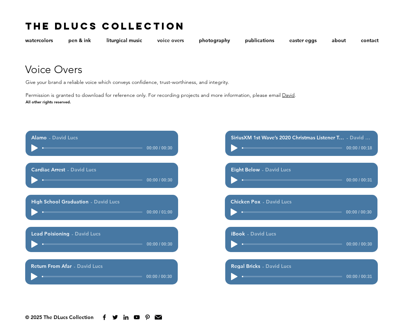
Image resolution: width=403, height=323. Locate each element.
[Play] (34, 148)
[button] (38, 40)
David (288, 95)
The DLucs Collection (105, 26)
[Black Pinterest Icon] (147, 317)
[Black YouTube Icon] (136, 317)
